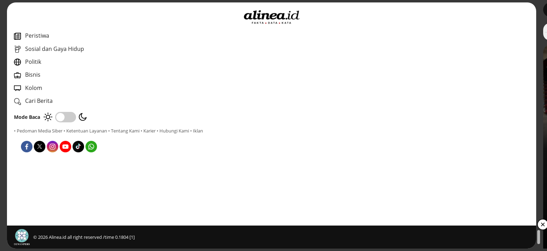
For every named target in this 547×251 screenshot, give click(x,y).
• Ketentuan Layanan (85, 131)
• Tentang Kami (29, 137)
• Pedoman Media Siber (38, 131)
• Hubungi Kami (78, 137)
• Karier (53, 137)
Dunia (191, 156)
